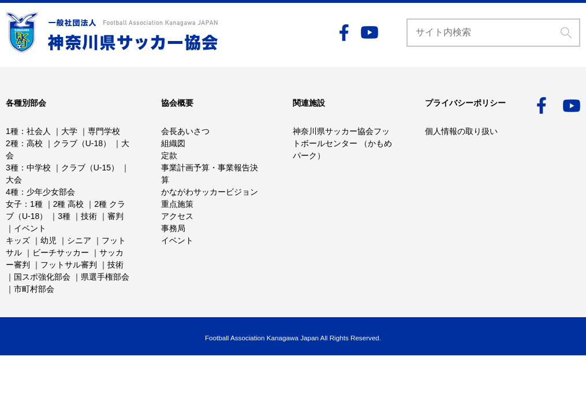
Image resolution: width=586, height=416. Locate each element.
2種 (12, 143)
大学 (69, 131)
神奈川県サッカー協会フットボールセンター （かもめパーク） (342, 143)
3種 (12, 167)
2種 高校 (68, 204)
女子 (14, 204)
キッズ (18, 240)
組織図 (173, 143)
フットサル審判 (68, 264)
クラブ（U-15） (90, 167)
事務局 (173, 228)
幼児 (48, 240)
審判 (115, 216)
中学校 (39, 167)
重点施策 (177, 204)
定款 (169, 155)
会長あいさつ (185, 131)
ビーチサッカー (60, 252)
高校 (35, 143)
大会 (14, 179)
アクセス (177, 216)
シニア (79, 240)
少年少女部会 (51, 191)
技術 (89, 216)
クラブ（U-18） (82, 143)
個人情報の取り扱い (461, 131)
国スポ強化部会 (42, 276)
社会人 (39, 131)
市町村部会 (34, 289)
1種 (12, 131)
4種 (12, 191)
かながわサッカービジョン (209, 191)
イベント (30, 228)
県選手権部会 (105, 276)
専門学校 (104, 131)
